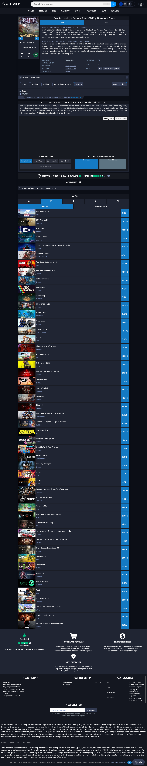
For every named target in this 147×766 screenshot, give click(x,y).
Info (62, 23)
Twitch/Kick (67, 683)
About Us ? (7, 683)
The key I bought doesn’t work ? (15, 689)
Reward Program (135, 687)
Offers (23, 77)
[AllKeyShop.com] (11, 4)
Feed (107, 23)
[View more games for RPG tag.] (100, 70)
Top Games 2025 (135, 696)
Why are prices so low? (11, 687)
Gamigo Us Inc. (70, 66)
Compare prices (76, 98)
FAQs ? (5, 694)
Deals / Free (133, 692)
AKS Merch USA (135, 698)
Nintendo (109, 698)
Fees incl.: (118, 84)
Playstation (110, 693)
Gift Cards (133, 689)
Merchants (67, 685)
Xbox (108, 688)
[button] (141, 4)
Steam (67, 72)
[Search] (113, 4)
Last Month (65, 161)
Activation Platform (62, 84)
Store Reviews (134, 694)
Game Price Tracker (136, 685)
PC (107, 683)
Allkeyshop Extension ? (11, 696)
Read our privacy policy (118, 762)
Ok (129, 762)
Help (138, 762)
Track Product (46, 167)
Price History (35, 77)
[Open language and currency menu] (126, 4)
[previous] (20, 38)
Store (24, 84)
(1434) (94, 176)
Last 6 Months (52, 161)
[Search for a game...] (73, 4)
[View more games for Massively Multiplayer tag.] (111, 70)
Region (35, 84)
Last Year (39, 161)
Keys (78, 84)
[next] (37, 38)
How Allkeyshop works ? (12, 685)
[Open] (26, 4)
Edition (46, 84)
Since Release (26, 161)
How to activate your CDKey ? (14, 692)
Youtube (98, 683)
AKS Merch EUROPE (136, 701)
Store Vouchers (135, 683)
